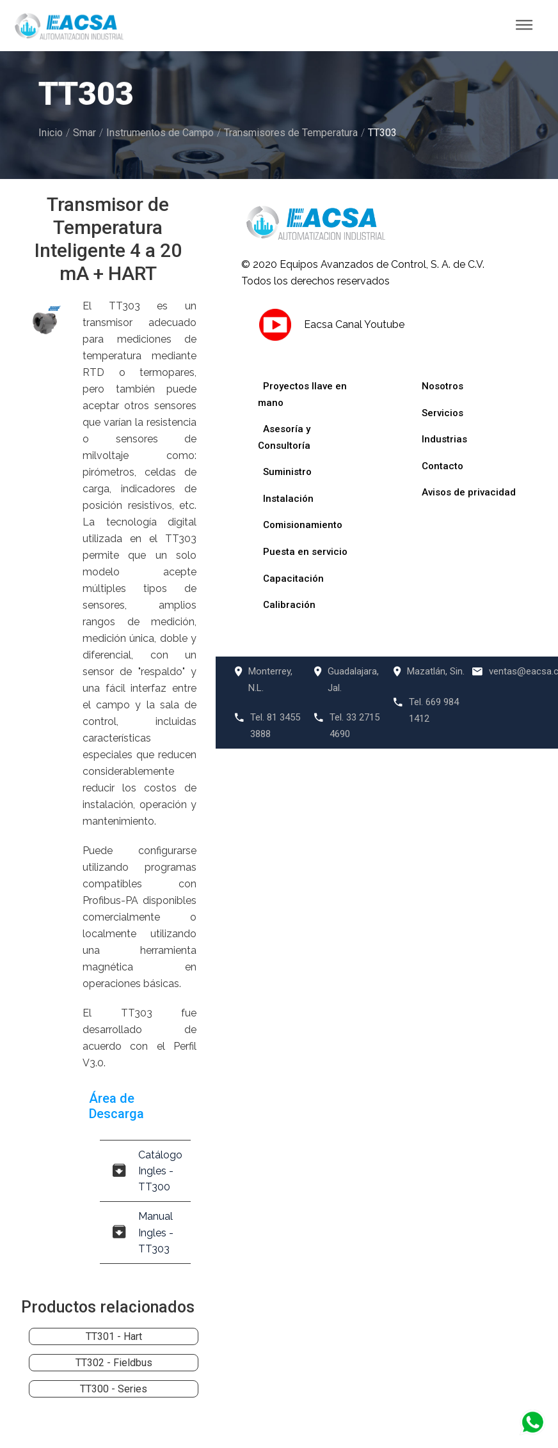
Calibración (289, 605)
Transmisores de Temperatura (291, 133)
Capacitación (293, 578)
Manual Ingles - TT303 (143, 1232)
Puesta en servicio (305, 551)
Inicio (50, 133)
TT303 (382, 133)
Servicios (442, 413)
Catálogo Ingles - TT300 (147, 1171)
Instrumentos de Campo (160, 133)
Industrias (444, 439)
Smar (84, 133)
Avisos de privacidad (469, 492)
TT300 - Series (113, 1389)
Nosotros (442, 386)
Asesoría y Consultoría (284, 437)
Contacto (442, 466)
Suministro (287, 472)
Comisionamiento (302, 525)
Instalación (288, 498)
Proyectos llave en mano (302, 394)
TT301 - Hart (114, 1336)
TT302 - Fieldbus (114, 1363)
